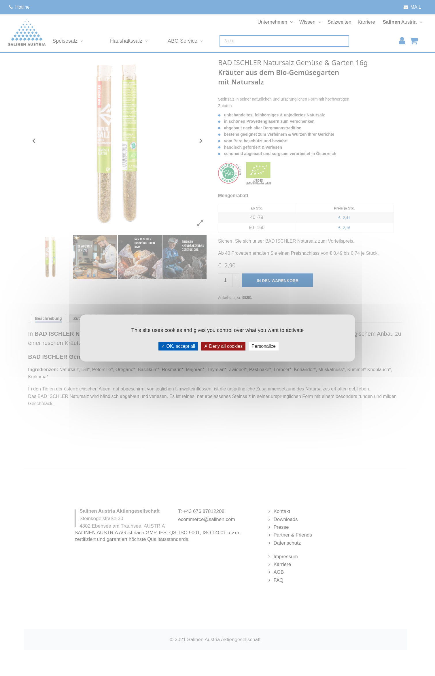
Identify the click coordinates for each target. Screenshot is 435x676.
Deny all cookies (223, 346)
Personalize (263, 346)
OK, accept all (178, 346)
